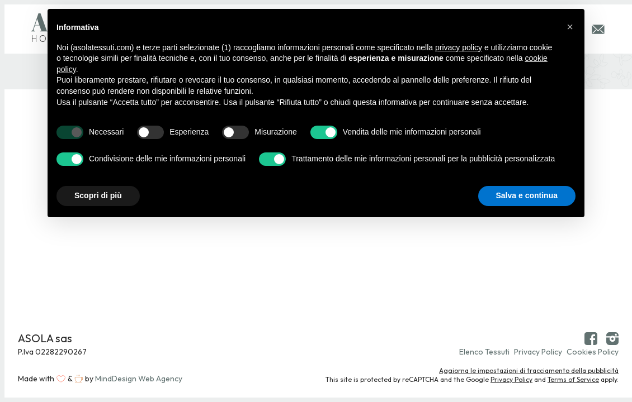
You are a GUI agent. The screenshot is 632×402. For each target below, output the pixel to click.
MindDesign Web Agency (138, 379)
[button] (570, 27)
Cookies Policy (593, 352)
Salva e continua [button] (527, 195)
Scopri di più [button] (98, 195)
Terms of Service (573, 379)
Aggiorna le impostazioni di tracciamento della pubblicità (529, 370)
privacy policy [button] (458, 47)
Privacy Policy (538, 352)
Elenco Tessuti (484, 352)
